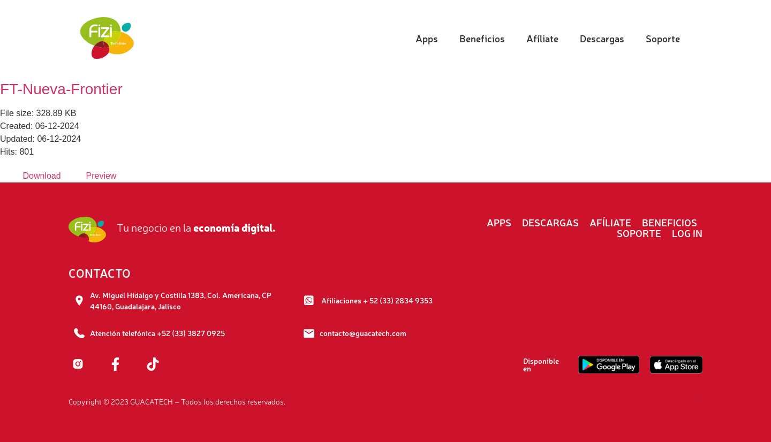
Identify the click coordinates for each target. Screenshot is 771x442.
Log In (687, 232)
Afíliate (542, 38)
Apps (426, 38)
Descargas (602, 38)
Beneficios (482, 38)
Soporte (663, 38)
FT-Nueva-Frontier (61, 89)
